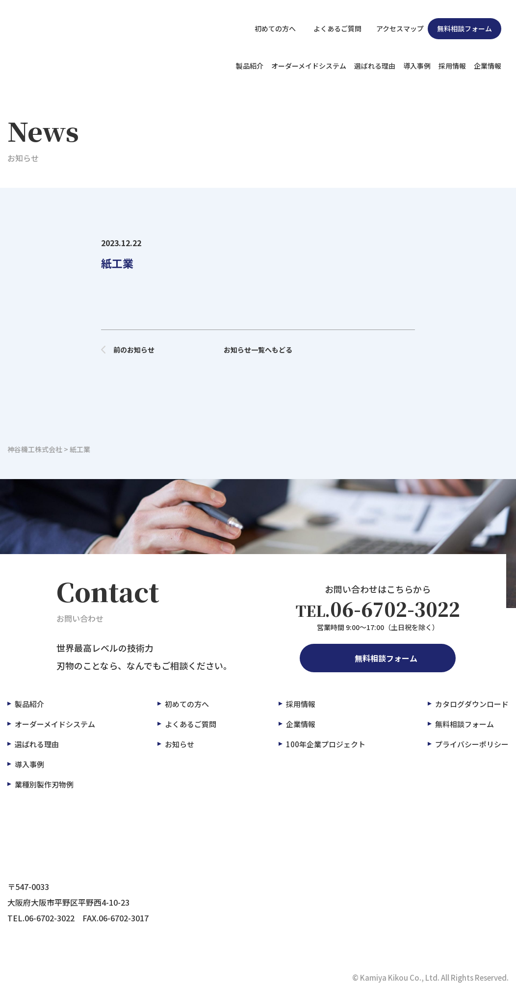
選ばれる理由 (374, 66)
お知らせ (179, 744)
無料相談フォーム (464, 28)
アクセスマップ (394, 28)
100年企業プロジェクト (325, 744)
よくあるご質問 (330, 28)
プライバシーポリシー (472, 744)
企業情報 (487, 66)
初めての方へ (270, 28)
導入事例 (417, 66)
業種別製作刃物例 (44, 784)
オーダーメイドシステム (308, 66)
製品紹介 (249, 66)
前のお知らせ (128, 350)
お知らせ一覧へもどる (258, 350)
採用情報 (452, 66)
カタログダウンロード (472, 704)
